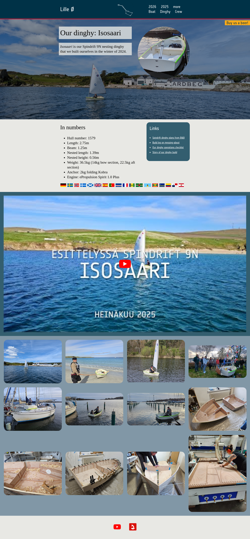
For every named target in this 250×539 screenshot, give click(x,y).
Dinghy (165, 11)
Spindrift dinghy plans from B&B (168, 137)
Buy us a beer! (237, 22)
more (176, 7)
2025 (165, 7)
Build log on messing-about (166, 142)
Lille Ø (67, 9)
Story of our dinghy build (164, 152)
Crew (178, 11)
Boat (152, 11)
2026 (152, 7)
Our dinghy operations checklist (168, 147)
